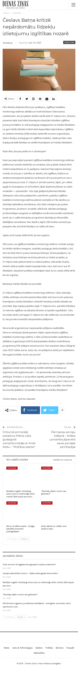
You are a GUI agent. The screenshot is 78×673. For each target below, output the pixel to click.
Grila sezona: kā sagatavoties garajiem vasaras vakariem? (29, 564)
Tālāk (24, 539)
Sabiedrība (69, 42)
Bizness (59, 647)
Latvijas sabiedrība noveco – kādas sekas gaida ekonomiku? (30, 573)
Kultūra (39, 647)
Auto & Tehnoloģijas (22, 647)
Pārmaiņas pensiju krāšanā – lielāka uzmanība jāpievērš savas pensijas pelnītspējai (62, 439)
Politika (49, 647)
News (6, 647)
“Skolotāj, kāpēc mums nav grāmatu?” (20, 594)
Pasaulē (70, 647)
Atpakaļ (13, 539)
